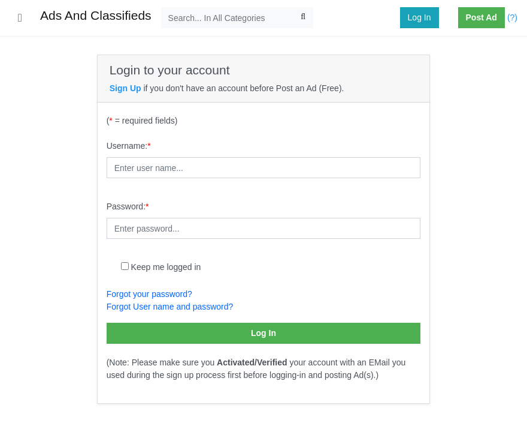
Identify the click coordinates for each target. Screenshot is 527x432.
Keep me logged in (166, 267)
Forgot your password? (149, 294)
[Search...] (237, 17)
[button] (453, 18)
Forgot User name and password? (170, 306)
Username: (129, 146)
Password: (128, 206)
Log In (419, 17)
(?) (512, 17)
